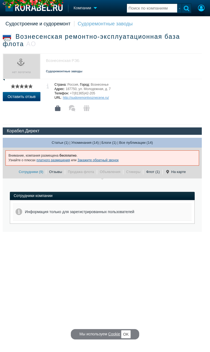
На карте (175, 172)
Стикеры (133, 172)
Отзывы (55, 172)
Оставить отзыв (22, 96)
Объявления (110, 172)
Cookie (114, 334)
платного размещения (53, 160)
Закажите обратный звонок (98, 160)
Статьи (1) (60, 143)
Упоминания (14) (85, 143)
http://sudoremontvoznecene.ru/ (86, 98)
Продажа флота (81, 172)
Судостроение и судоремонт (38, 23)
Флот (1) (153, 172)
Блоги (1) (108, 143)
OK (126, 334)
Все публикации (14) (136, 143)
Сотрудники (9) (31, 172)
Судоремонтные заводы (105, 23)
